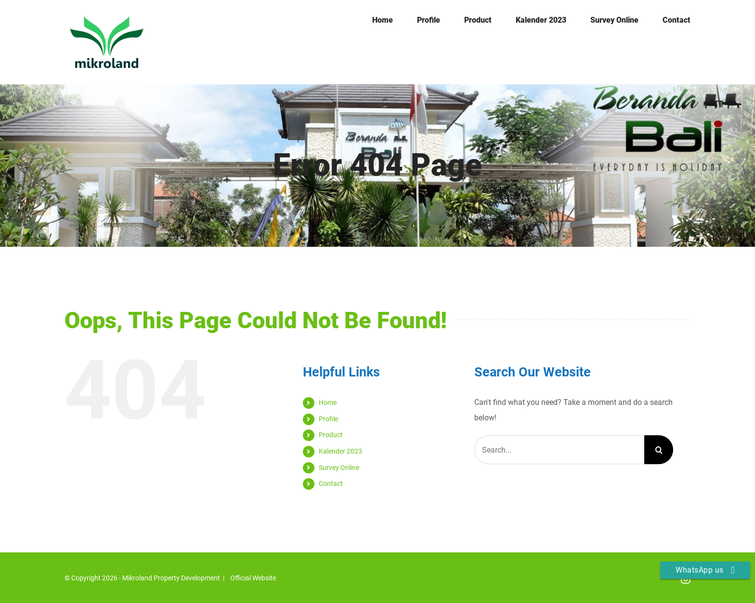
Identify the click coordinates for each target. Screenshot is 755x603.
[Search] (658, 449)
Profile (328, 419)
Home (328, 402)
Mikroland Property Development (171, 578)
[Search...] (559, 449)
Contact (331, 483)
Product (331, 435)
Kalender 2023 (340, 451)
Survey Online (339, 467)
